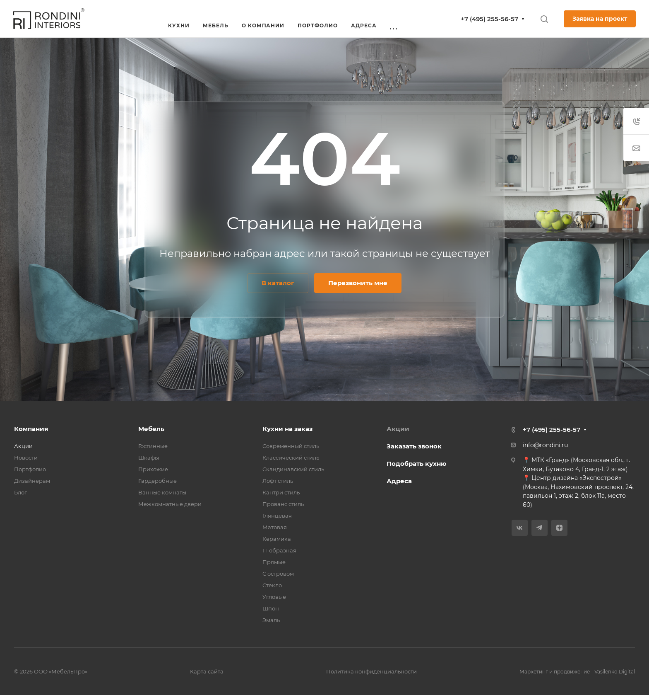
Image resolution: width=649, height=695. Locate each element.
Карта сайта (207, 671)
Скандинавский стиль (293, 469)
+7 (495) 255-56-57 (489, 19)
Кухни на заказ (287, 429)
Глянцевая (277, 515)
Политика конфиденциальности (371, 671)
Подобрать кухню (417, 463)
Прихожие (153, 469)
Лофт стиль (277, 480)
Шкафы (148, 457)
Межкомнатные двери (170, 504)
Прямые (274, 562)
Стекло (272, 585)
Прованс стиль (283, 504)
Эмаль (271, 620)
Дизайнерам (32, 480)
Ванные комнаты (162, 492)
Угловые (274, 596)
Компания (31, 429)
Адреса (399, 481)
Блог (20, 492)
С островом (278, 573)
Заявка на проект (599, 18)
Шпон (270, 608)
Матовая (274, 527)
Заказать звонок (414, 446)
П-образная (279, 550)
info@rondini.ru (545, 445)
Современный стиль (290, 446)
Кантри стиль (281, 492)
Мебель (151, 429)
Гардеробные (157, 480)
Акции (23, 446)
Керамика (276, 538)
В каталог (278, 283)
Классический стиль (290, 457)
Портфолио (30, 469)
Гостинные (153, 446)
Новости (26, 457)
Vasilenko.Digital (614, 671)
